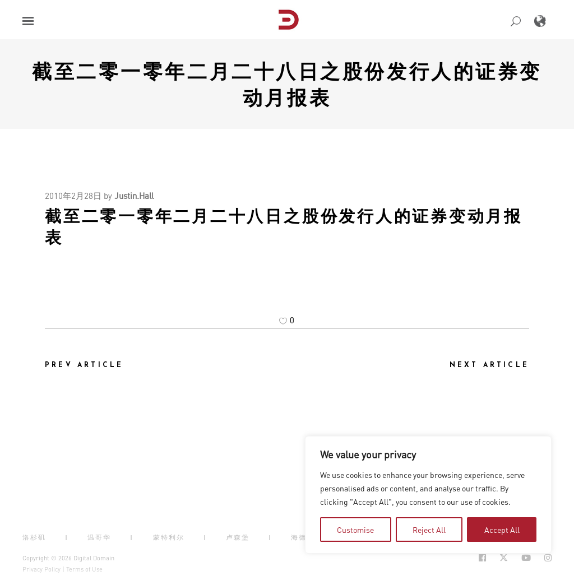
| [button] (66, 537)
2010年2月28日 (73, 195)
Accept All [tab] (502, 529)
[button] (28, 21)
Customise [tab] (355, 529)
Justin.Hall (134, 195)
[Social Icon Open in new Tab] (482, 558)
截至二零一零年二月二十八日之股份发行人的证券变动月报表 (287, 83)
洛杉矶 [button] (34, 537)
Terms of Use (84, 569)
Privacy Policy (41, 569)
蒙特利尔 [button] (168, 537)
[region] (428, 495)
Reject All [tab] (429, 529)
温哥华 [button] (99, 537)
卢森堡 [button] (237, 537)
